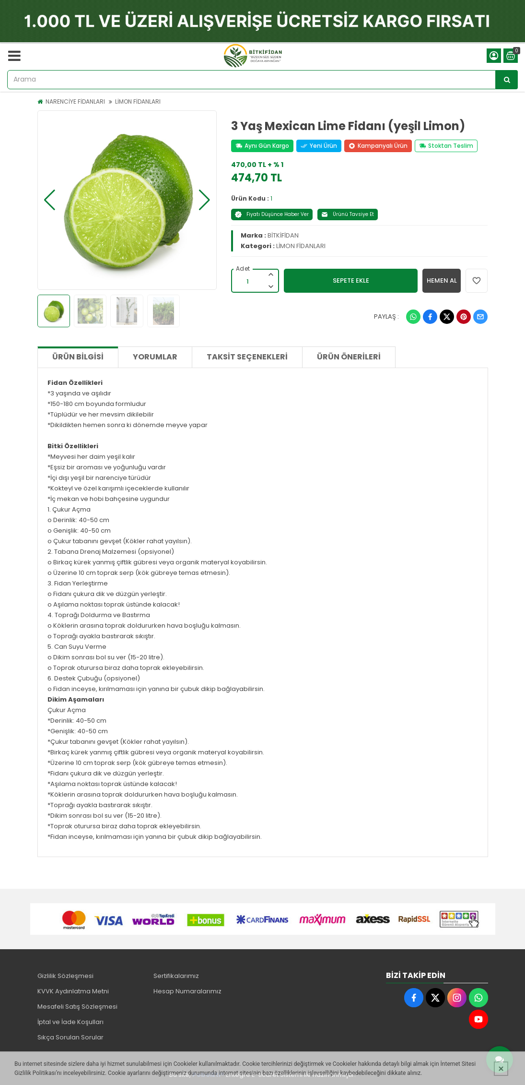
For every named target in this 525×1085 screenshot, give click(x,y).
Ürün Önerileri (349, 356)
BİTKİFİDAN (283, 235)
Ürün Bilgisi (78, 356)
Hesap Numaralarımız (187, 991)
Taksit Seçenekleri (247, 356)
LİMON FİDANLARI (138, 101)
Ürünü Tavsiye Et (347, 214)
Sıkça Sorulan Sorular (70, 1037)
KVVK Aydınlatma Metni (73, 991)
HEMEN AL (442, 280)
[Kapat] (501, 1068)
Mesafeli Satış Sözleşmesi (77, 1006)
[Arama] (507, 79)
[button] (49, 200)
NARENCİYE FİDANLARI (75, 101)
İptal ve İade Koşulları (70, 1021)
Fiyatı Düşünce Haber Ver (272, 214)
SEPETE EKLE (351, 280)
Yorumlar (155, 356)
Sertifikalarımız (176, 975)
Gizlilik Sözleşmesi (65, 975)
